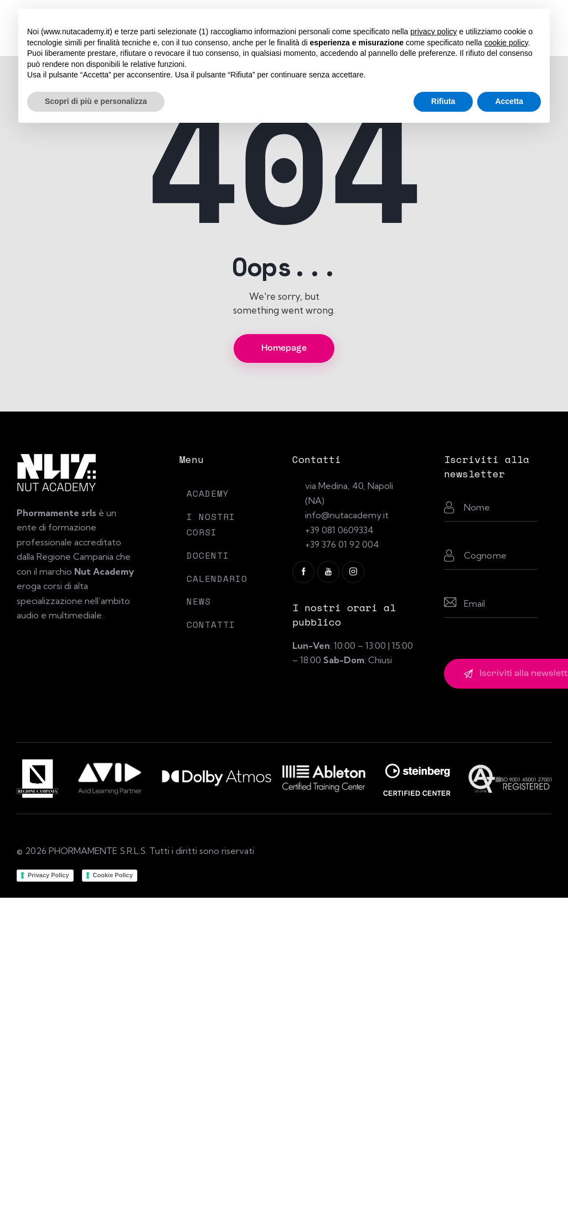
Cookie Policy (113, 875)
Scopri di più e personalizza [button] (96, 101)
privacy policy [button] (433, 31)
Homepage (284, 348)
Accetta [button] (509, 101)
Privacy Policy (48, 875)
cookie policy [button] (506, 42)
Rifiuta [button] (443, 101)
